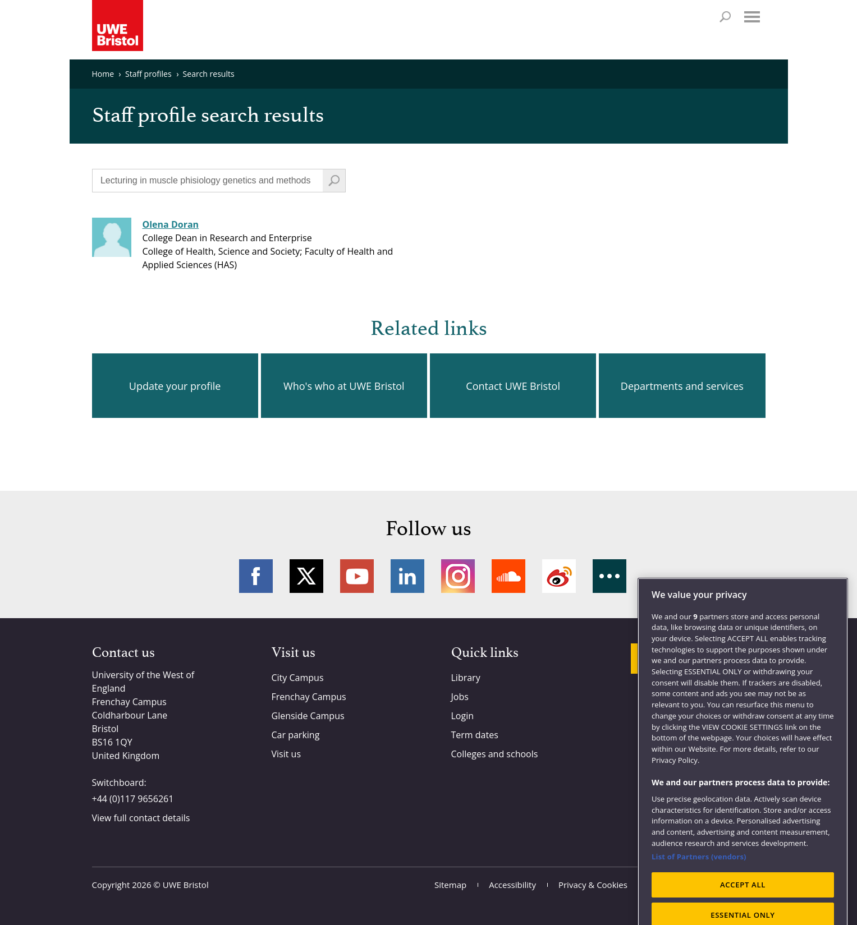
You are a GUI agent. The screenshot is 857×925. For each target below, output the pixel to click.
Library (465, 677)
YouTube (357, 576)
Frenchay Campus (309, 697)
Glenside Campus (308, 716)
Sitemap (450, 884)
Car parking (296, 735)
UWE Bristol (186, 884)
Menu (752, 16)
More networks (609, 576)
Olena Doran (171, 224)
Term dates (474, 735)
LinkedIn (407, 576)
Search (725, 16)
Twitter (306, 576)
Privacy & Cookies (592, 884)
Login (462, 716)
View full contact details (141, 818)
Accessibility (512, 884)
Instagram (458, 576)
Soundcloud (508, 576)
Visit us (286, 754)
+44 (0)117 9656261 (133, 799)
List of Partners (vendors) (699, 871)
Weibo (559, 576)
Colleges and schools (494, 754)
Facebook (256, 576)
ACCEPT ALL (743, 899)
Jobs (460, 697)
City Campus (298, 677)
